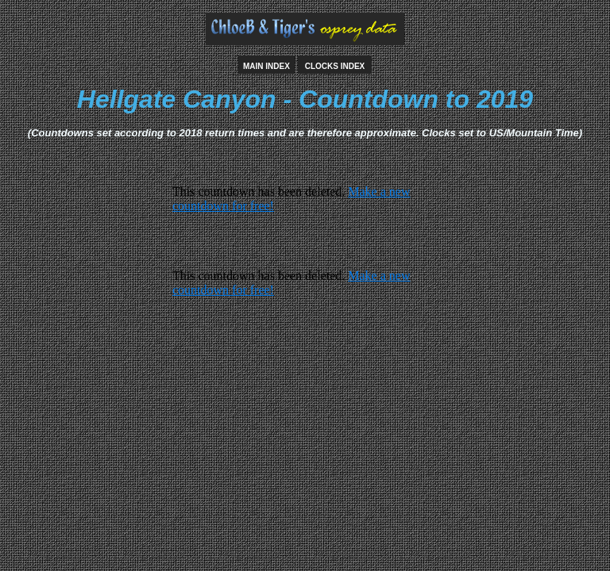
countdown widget (305, 213)
